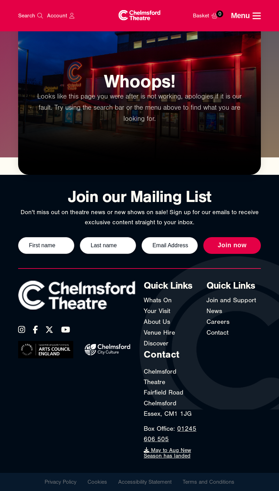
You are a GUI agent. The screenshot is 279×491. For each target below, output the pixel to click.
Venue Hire (159, 332)
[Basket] (210, 15)
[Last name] (108, 245)
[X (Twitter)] (49, 330)
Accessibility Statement (145, 482)
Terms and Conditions (208, 482)
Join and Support (231, 300)
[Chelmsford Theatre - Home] (139, 16)
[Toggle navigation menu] (246, 15)
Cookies (97, 482)
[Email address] (170, 245)
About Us (157, 322)
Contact (217, 332)
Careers (217, 322)
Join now (232, 245)
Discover (156, 343)
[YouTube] (65, 330)
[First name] (46, 245)
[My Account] (60, 15)
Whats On (158, 300)
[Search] (30, 15)
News (214, 311)
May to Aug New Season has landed (167, 453)
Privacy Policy (60, 482)
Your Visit (157, 311)
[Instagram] (21, 330)
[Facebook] (35, 330)
